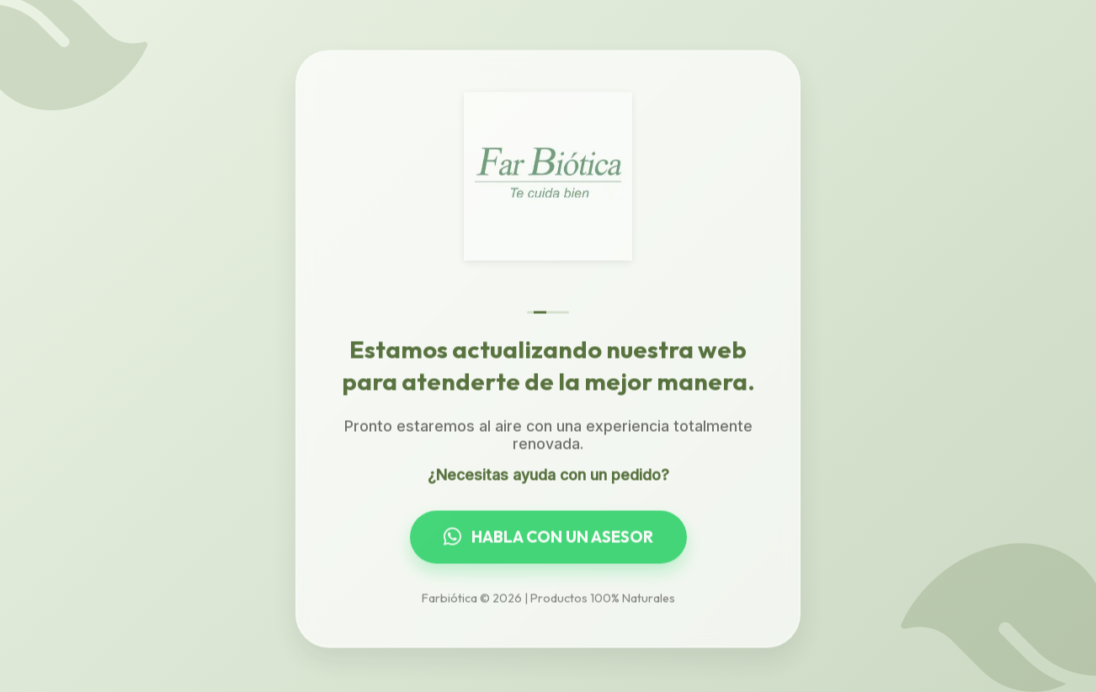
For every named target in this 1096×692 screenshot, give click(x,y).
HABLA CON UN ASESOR (548, 538)
